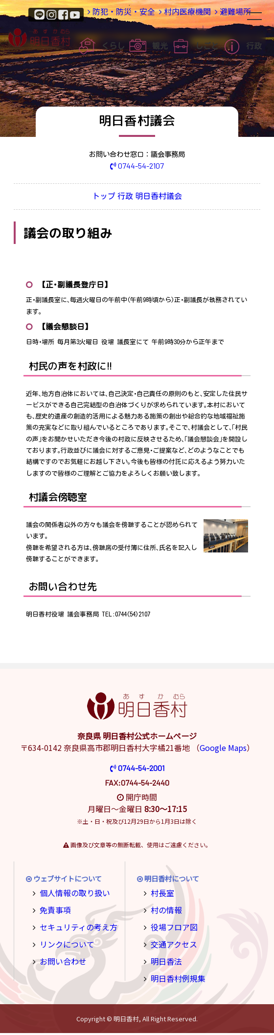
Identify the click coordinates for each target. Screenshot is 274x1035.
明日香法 (164, 957)
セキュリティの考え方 (73, 926)
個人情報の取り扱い (70, 894)
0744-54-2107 (137, 165)
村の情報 (164, 909)
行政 (127, 197)
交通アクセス (170, 942)
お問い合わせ (59, 957)
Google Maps (223, 749)
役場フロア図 (170, 926)
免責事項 (53, 909)
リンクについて (63, 942)
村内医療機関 (173, 14)
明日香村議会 (173, 197)
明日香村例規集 (174, 974)
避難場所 (228, 14)
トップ (90, 197)
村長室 (160, 894)
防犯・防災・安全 (105, 14)
